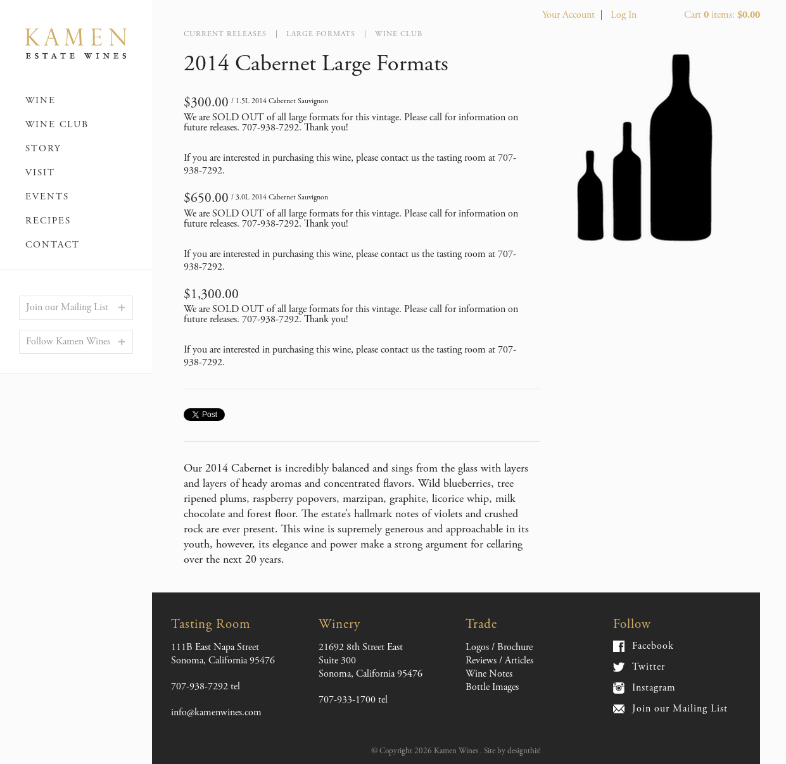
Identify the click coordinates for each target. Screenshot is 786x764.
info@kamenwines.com (216, 712)
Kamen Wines (76, 44)
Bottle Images (492, 687)
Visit (40, 172)
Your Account (568, 15)
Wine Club (57, 124)
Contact (52, 245)
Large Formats (320, 34)
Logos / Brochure (499, 647)
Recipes (48, 221)
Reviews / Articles (499, 660)
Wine (40, 100)
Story (43, 148)
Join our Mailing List (67, 307)
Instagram (654, 688)
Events (47, 197)
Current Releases (225, 34)
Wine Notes (489, 673)
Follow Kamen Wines (68, 341)
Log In (624, 15)
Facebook (653, 646)
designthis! (524, 751)
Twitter (648, 667)
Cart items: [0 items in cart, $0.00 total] (722, 15)
